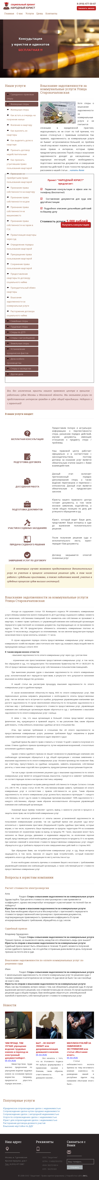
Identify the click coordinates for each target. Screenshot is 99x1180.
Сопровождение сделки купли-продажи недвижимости (31, 1111)
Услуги (30, 13)
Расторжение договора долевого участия (24, 1123)
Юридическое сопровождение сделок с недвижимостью (32, 1108)
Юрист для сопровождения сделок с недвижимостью (30, 1120)
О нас (20, 13)
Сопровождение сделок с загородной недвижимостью (31, 1114)
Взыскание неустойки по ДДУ (18, 1126)
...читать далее (76, 170)
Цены (39, 13)
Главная (9, 13)
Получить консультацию (75, 224)
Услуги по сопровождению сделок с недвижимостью (30, 1117)
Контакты (51, 13)
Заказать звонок (86, 8)
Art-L (85, 1175)
